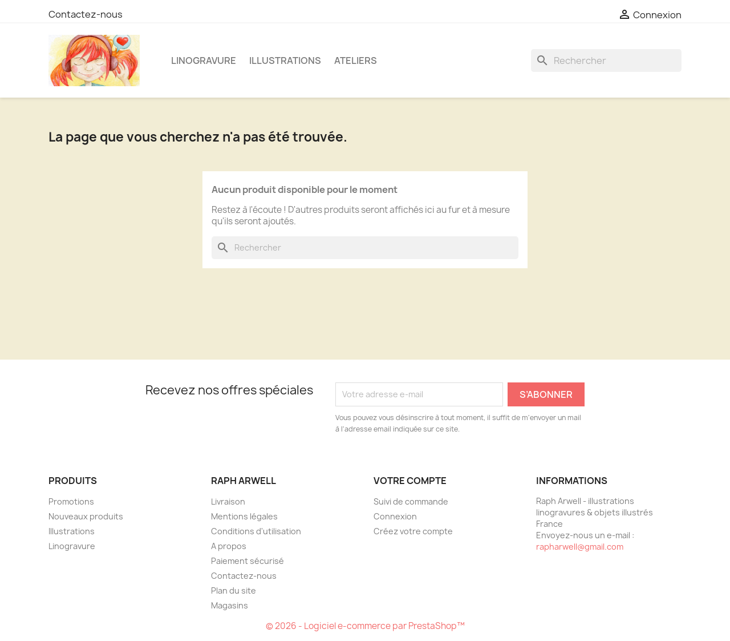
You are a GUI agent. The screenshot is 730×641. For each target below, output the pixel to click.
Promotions (71, 501)
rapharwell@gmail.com (579, 546)
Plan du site (233, 590)
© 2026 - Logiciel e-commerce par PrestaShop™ (365, 626)
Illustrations (285, 60)
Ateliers (355, 60)
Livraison (228, 501)
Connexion (395, 516)
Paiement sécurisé (247, 560)
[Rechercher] (606, 60)
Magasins (229, 605)
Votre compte (410, 480)
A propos (228, 546)
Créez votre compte (413, 531)
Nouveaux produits (85, 516)
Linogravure (203, 60)
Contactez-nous (85, 14)
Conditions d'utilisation (256, 531)
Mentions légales (244, 516)
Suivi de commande (411, 501)
